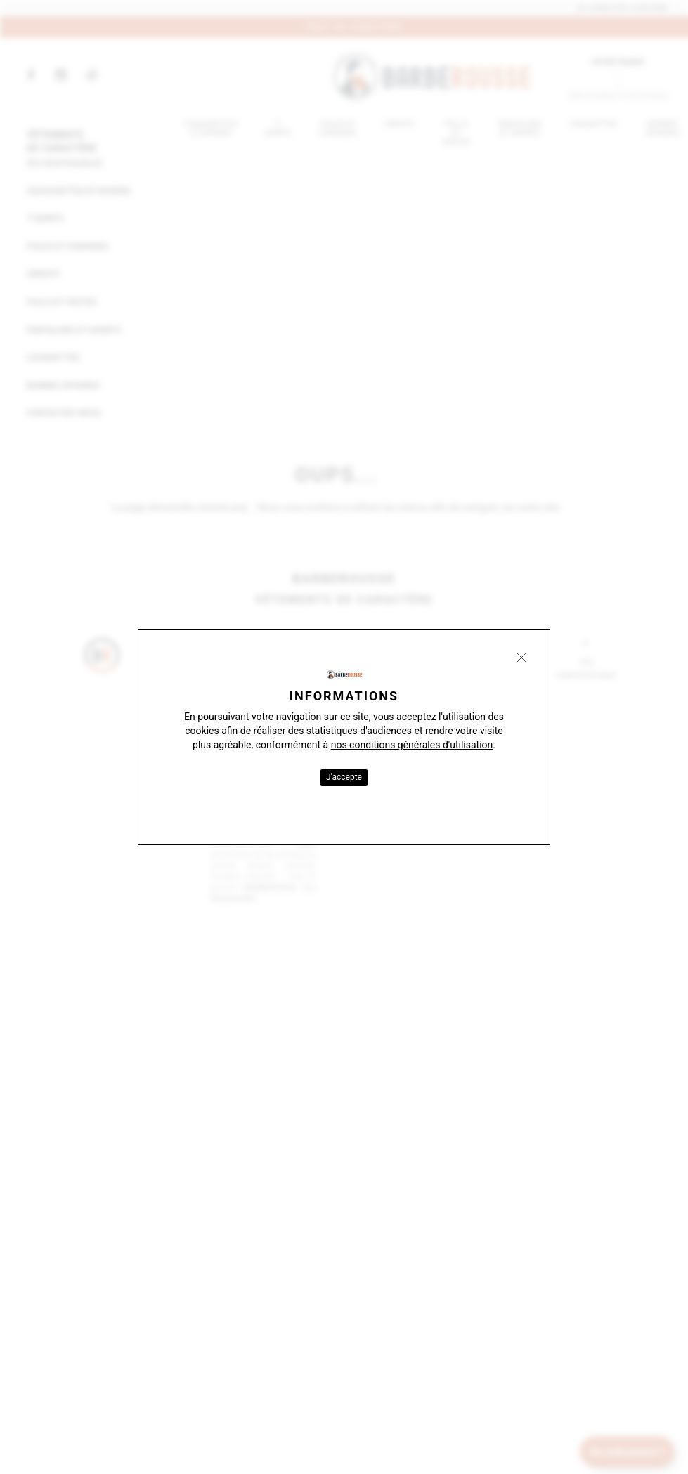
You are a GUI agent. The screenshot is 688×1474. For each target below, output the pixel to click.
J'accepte (344, 777)
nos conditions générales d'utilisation (412, 744)
